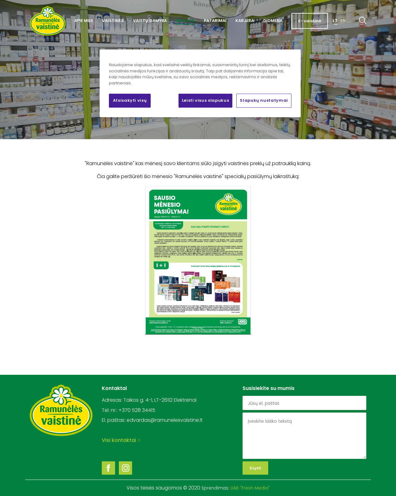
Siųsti (255, 468)
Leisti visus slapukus (205, 100)
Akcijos (185, 21)
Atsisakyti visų (130, 100)
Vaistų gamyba (150, 21)
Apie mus (83, 21)
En (343, 21)
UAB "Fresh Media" (250, 488)
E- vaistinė (309, 21)
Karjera (244, 21)
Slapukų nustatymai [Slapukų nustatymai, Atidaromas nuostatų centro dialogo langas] (264, 100)
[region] (200, 83)
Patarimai (215, 21)
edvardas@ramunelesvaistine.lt (165, 420)
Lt (335, 21)
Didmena (272, 21)
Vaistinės (113, 21)
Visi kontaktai (121, 440)
